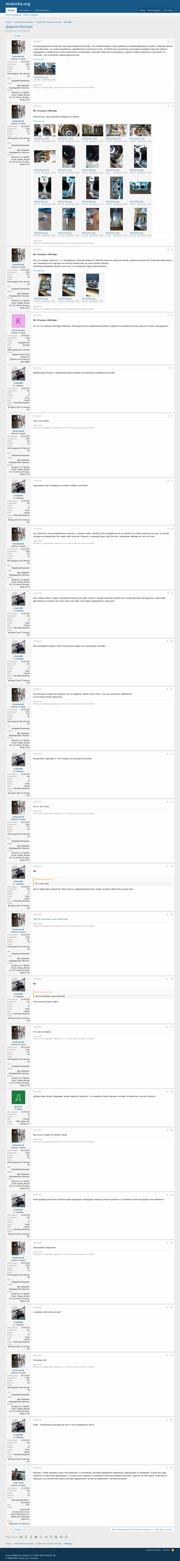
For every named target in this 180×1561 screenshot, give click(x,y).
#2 (172, 106)
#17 (171, 1027)
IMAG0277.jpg (65, 170)
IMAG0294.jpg (136, 170)
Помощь (166, 1550)
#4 (172, 315)
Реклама (34, 1558)
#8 (172, 529)
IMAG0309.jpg (65, 233)
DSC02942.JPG (41, 170)
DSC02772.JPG (65, 138)
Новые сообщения (13, 15)
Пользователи (42, 10)
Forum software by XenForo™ (31, 1555)
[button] (31, 10)
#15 (171, 914)
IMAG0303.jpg (136, 201)
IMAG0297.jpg (41, 201)
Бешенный (12, 31)
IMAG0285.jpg (88, 170)
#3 (172, 250)
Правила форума (153, 1550)
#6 (172, 416)
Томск (27, 398)
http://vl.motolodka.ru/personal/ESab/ (50, 919)
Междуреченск (24, 343)
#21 (171, 1243)
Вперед (17, 36)
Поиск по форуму (31, 15)
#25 (171, 1468)
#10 (171, 641)
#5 (172, 368)
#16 (171, 979)
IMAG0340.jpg (65, 298)
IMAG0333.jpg (136, 233)
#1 (172, 41)
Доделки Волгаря (19, 26)
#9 (172, 593)
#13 (171, 802)
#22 (171, 1307)
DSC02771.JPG (41, 138)
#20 (171, 1195)
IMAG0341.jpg (88, 298)
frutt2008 (18, 383)
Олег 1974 (18, 1483)
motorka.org (23, 1558)
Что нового (24, 10)
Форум (11, 10)
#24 (171, 1420)
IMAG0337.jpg (41, 298)
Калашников (18, 330)
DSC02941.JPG (137, 138)
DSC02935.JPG (113, 138)
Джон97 (18, 1106)
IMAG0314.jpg (112, 233)
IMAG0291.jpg (112, 170)
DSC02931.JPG (89, 138)
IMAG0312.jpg (88, 233)
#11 (171, 689)
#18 (171, 1092)
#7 (172, 481)
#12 (171, 754)
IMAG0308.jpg (41, 233)
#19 (171, 1130)
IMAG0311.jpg (41, 77)
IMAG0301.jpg (112, 201)
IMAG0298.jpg (65, 201)
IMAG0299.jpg (88, 201)
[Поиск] (168, 10)
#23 (171, 1355)
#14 (171, 866)
